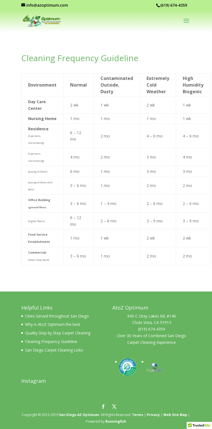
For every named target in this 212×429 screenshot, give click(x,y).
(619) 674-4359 (151, 329)
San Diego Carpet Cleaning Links (54, 350)
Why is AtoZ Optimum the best (52, 324)
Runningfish (115, 421)
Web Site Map (175, 414)
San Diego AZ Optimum (79, 414)
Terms (137, 414)
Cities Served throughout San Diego (57, 316)
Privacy (153, 414)
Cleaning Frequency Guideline (51, 341)
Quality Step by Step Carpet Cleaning (57, 333)
